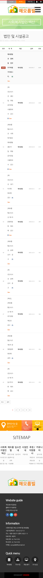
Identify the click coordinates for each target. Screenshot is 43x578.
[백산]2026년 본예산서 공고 (10, 281)
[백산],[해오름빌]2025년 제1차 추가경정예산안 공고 (10, 314)
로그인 (20, 1)
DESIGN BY (21, 575)
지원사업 (25, 454)
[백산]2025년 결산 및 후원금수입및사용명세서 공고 (10, 103)
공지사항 (39, 454)
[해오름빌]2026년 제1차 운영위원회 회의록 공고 (10, 222)
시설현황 (10, 463)
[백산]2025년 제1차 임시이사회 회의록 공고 (10, 382)
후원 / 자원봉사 (32, 450)
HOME (11, 1)
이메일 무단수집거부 (11, 510)
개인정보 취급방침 (11, 505)
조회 (39, 48)
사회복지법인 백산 (3, 450)
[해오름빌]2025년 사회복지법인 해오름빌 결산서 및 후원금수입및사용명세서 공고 (10, 147)
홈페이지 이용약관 (11, 507)
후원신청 (32, 460)
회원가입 (30, 1)
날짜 (31, 48)
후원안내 (32, 457)
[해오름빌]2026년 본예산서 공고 (10, 252)
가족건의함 (39, 463)
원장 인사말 (10, 454)
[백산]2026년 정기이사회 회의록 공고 (10, 189)
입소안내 (17, 454)
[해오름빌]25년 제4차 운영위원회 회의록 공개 (10, 349)
